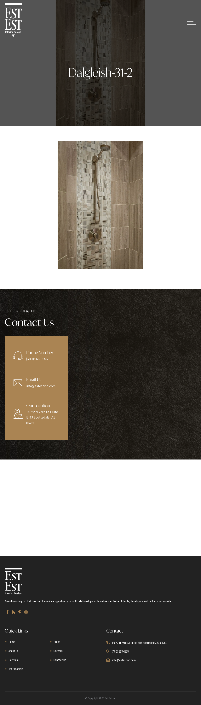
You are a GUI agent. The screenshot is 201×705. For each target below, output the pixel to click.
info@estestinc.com (40, 386)
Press (57, 641)
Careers (58, 651)
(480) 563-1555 (37, 359)
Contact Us (60, 660)
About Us (14, 651)
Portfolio (14, 660)
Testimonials (16, 669)
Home (12, 641)
